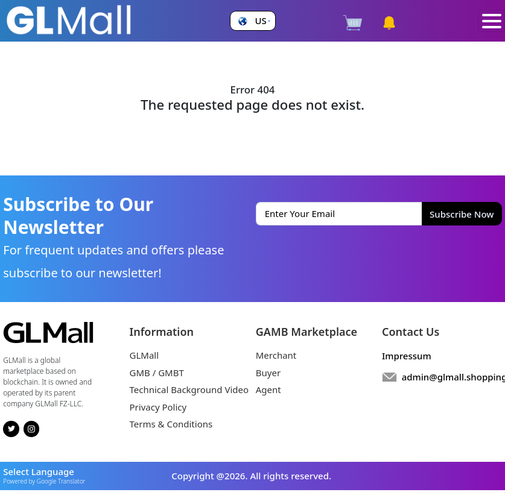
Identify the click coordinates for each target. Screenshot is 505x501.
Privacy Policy (158, 407)
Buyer (268, 373)
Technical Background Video (189, 389)
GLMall (144, 355)
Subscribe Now (462, 214)
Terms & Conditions (171, 424)
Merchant (276, 355)
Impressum (406, 356)
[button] (252, 21)
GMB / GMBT (157, 373)
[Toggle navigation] (491, 21)
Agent (268, 389)
